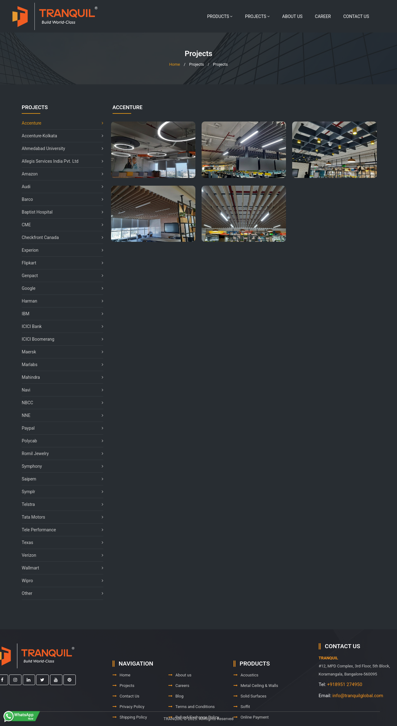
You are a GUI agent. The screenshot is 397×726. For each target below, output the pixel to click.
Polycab (59, 440)
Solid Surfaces (250, 709)
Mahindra (59, 377)
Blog (176, 709)
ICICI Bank (59, 326)
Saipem (59, 478)
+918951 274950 (363, 684)
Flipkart (59, 262)
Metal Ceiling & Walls (256, 699)
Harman (59, 301)
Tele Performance (59, 529)
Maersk (59, 351)
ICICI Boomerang (59, 339)
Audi (59, 186)
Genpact (59, 275)
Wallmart (59, 567)
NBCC (59, 402)
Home (174, 64)
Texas (59, 542)
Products (220, 16)
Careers (179, 699)
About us (292, 16)
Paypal (59, 428)
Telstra (59, 504)
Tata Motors (59, 517)
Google (59, 288)
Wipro (59, 580)
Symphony (59, 466)
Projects (257, 16)
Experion (59, 250)
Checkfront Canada (59, 237)
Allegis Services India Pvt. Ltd (59, 161)
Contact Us (356, 16)
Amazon (59, 173)
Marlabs (59, 364)
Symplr (59, 491)
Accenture (59, 123)
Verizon (59, 555)
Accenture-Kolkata (59, 135)
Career (323, 16)
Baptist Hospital (59, 212)
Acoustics (246, 688)
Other (59, 593)
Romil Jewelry (59, 453)
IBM (59, 313)
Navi (59, 389)
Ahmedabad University (59, 148)
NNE (59, 415)
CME (59, 224)
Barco (59, 199)
